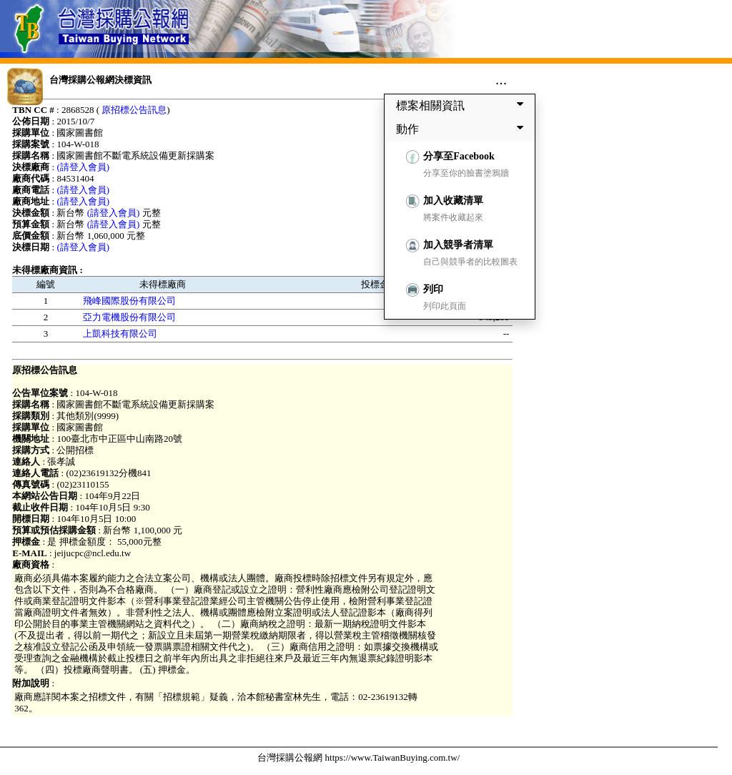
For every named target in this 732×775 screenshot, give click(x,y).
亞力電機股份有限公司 (129, 317)
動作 (462, 128)
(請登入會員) (82, 167)
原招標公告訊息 (134, 109)
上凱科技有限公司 (120, 333)
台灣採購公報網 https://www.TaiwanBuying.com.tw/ (358, 757)
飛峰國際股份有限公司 (129, 300)
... (501, 79)
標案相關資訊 (462, 105)
